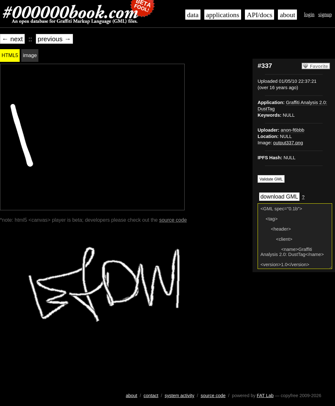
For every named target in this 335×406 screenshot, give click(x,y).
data (193, 15)
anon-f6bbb (292, 130)
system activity (179, 395)
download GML (279, 196)
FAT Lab (265, 395)
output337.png (288, 142)
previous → (54, 39)
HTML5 (10, 55)
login (309, 14)
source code (173, 220)
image (30, 55)
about (287, 15)
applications (222, 15)
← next (12, 39)
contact (151, 395)
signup (325, 14)
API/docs (259, 15)
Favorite (319, 66)
